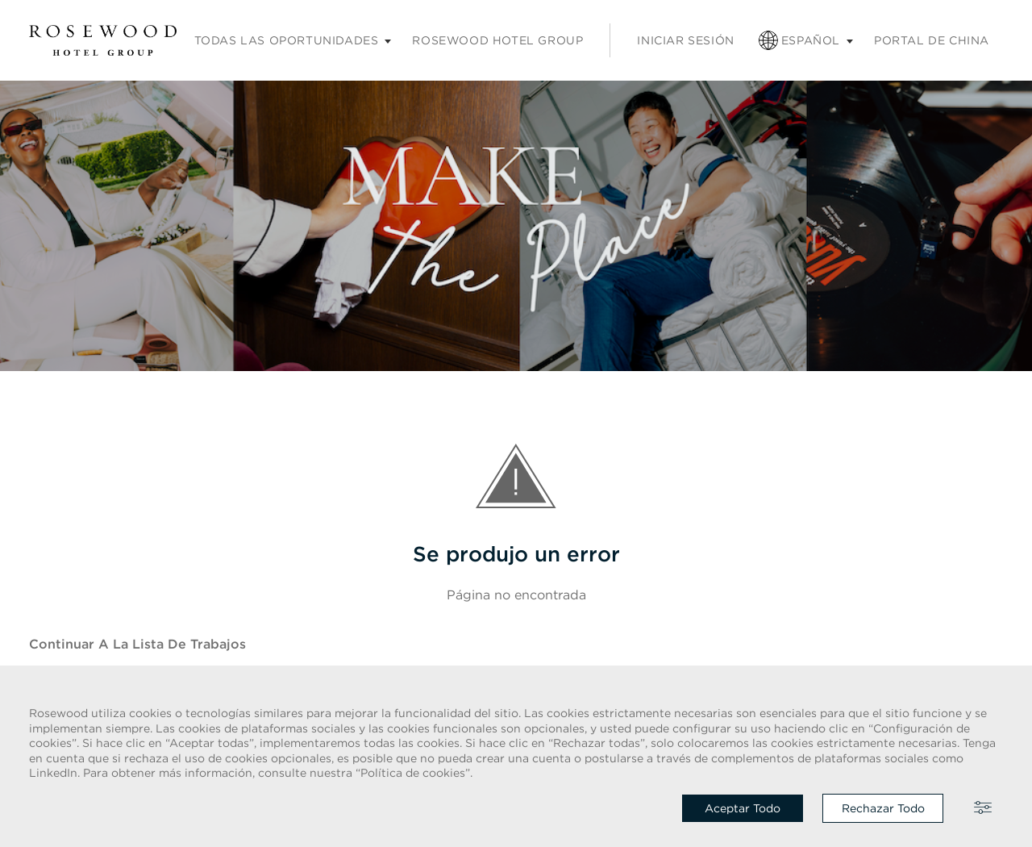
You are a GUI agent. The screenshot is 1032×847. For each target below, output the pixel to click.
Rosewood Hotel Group (497, 40)
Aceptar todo (742, 808)
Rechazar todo (883, 808)
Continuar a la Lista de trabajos (137, 644)
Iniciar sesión (685, 40)
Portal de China (931, 40)
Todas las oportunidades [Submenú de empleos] (286, 40)
